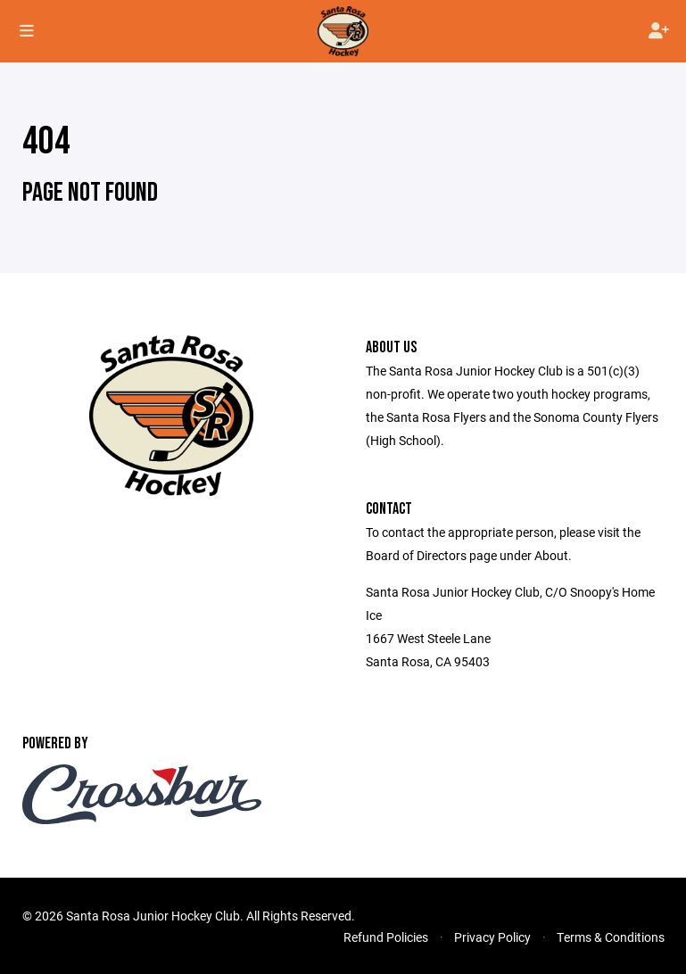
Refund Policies (385, 937)
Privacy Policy (492, 937)
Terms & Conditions (611, 937)
